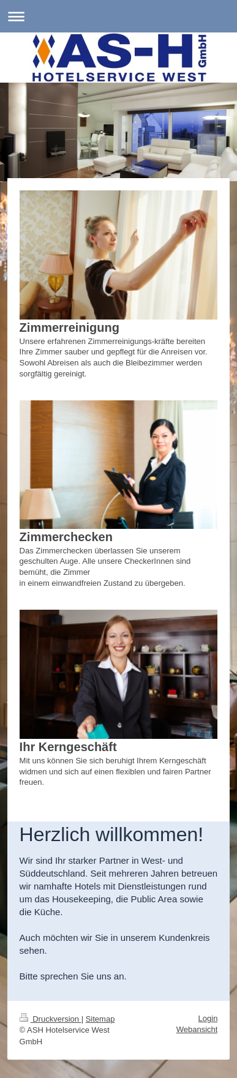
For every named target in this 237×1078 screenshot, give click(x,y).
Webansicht (197, 1029)
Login (208, 1018)
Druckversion (50, 1019)
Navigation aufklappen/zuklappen (118, 16)
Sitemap (100, 1019)
